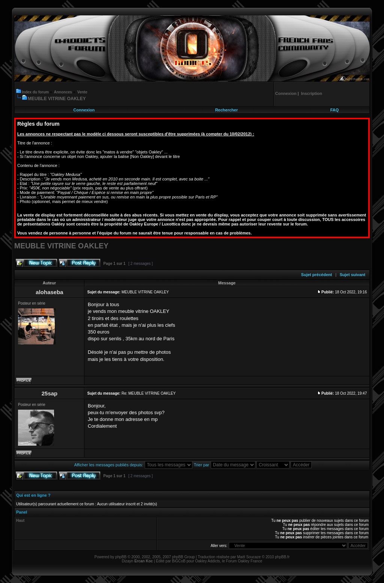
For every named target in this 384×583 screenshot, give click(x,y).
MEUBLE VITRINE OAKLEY (57, 98)
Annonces (63, 92)
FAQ (334, 110)
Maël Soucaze (249, 557)
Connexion (84, 110)
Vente (82, 92)
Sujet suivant (352, 274)
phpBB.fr (282, 557)
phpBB (120, 557)
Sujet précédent (316, 274)
